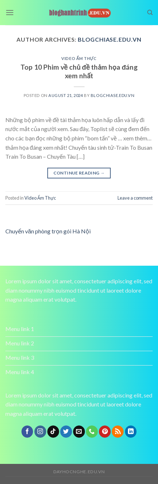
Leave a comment (135, 198)
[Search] (150, 12)
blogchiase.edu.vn (110, 39)
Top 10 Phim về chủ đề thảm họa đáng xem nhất (79, 71)
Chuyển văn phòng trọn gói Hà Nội (48, 231)
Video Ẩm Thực (78, 58)
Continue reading (79, 172)
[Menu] (9, 12)
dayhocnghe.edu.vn (79, 471)
